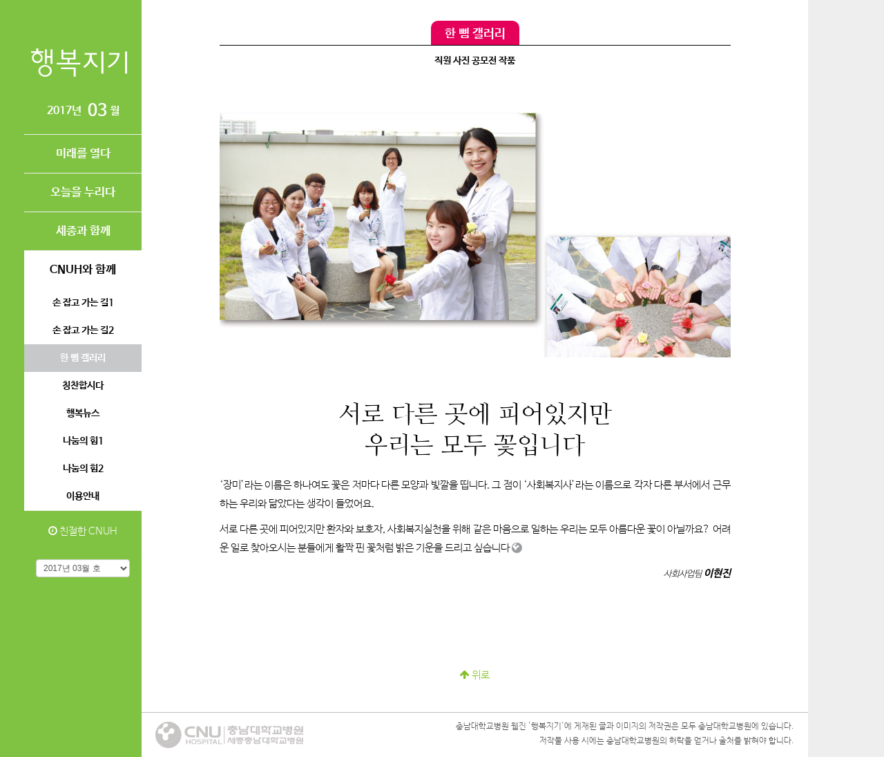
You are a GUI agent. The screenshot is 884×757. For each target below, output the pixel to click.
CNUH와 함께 (83, 270)
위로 (475, 675)
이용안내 (82, 496)
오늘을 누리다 (82, 192)
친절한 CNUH (82, 531)
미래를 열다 (83, 153)
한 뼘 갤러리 (83, 358)
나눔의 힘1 (83, 441)
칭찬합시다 (83, 385)
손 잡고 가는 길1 (83, 302)
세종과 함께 (83, 231)
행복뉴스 (82, 413)
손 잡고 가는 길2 (83, 330)
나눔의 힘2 (83, 468)
